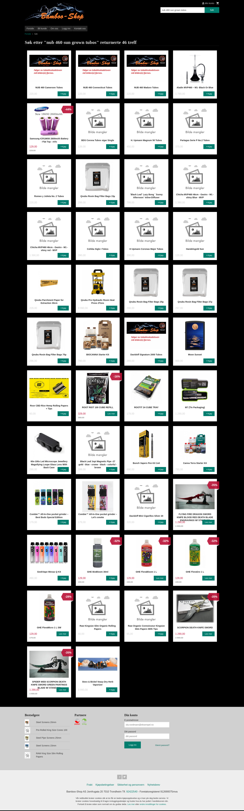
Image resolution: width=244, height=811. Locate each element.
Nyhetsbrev (154, 785)
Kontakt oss (80, 28)
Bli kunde (42, 28)
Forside (30, 28)
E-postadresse (131, 720)
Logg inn (66, 28)
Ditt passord (130, 731)
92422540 (131, 792)
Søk (212, 10)
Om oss (54, 28)
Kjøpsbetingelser (105, 785)
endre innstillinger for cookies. (153, 805)
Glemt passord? (162, 745)
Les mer (131, 805)
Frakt (89, 785)
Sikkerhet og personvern (130, 785)
